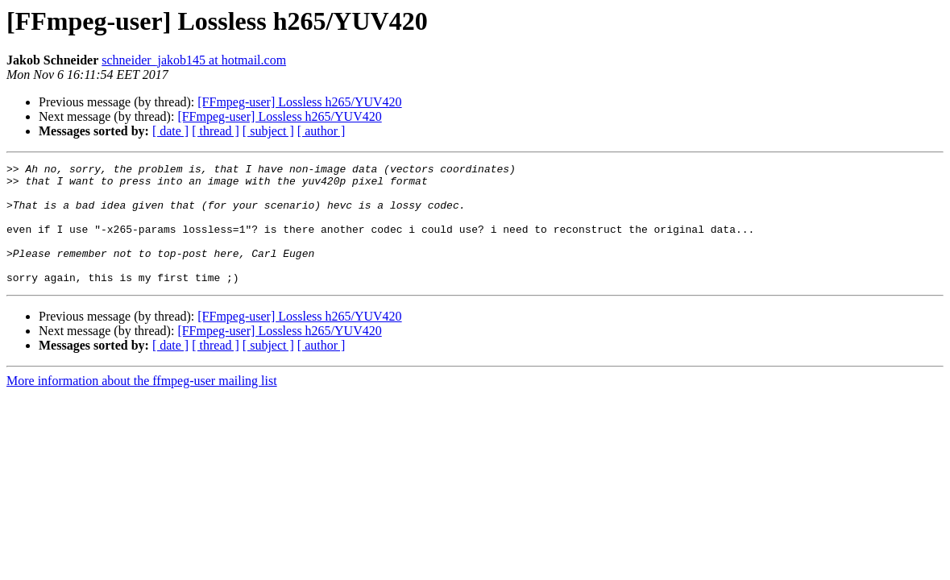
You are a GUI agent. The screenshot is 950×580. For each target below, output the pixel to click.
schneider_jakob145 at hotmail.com (194, 60)
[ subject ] (268, 131)
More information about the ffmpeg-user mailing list (141, 405)
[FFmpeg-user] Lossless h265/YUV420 (299, 102)
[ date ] (170, 131)
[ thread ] (215, 131)
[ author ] (321, 131)
